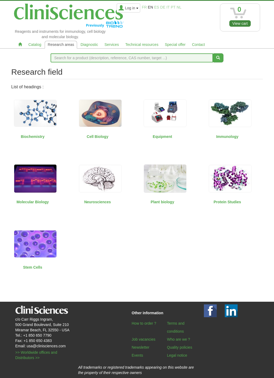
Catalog (34, 44)
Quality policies (179, 347)
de (162, 7)
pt (173, 7)
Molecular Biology (33, 202)
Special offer (175, 44)
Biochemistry (33, 136)
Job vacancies (143, 339)
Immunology (227, 136)
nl (179, 7)
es (156, 7)
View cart (240, 23)
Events (137, 355)
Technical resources (141, 44)
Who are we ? (178, 339)
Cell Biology (97, 136)
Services (111, 44)
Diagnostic (89, 44)
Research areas (61, 44)
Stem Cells (32, 267)
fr (144, 7)
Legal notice (177, 355)
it (168, 7)
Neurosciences (97, 202)
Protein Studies (227, 202)
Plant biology (162, 202)
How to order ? (144, 323)
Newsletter (140, 347)
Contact (198, 44)
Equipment (162, 136)
